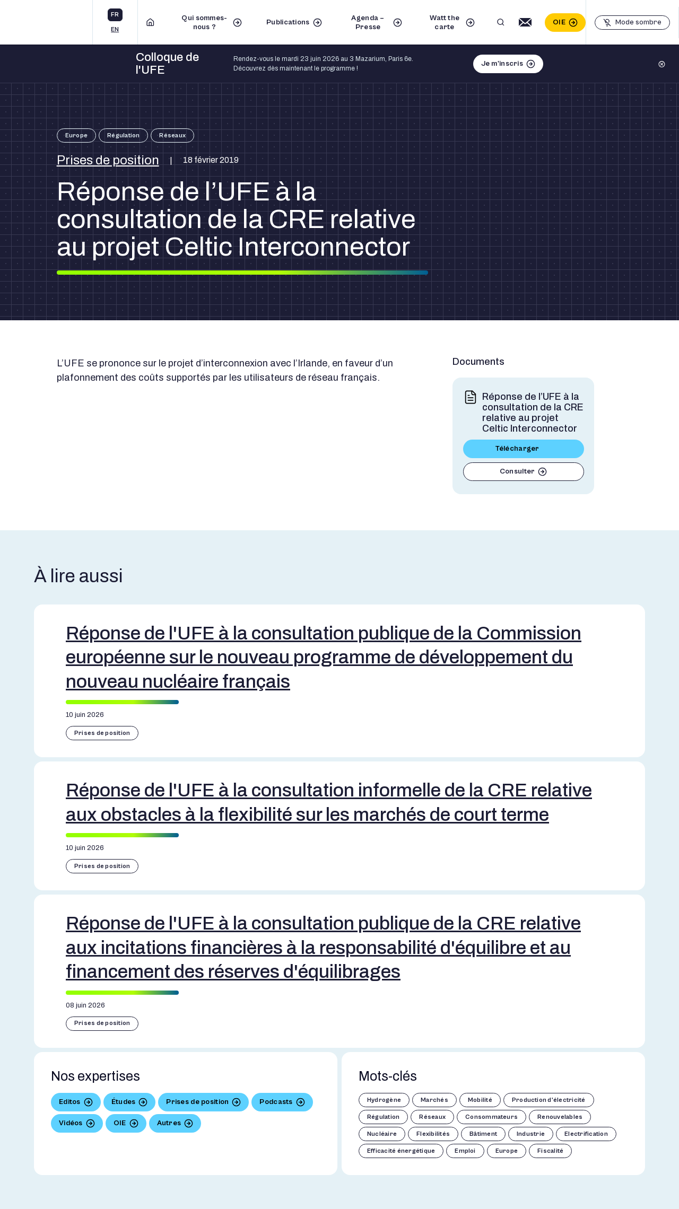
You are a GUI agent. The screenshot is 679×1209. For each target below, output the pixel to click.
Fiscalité (550, 1150)
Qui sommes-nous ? (204, 22)
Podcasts (275, 1102)
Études (123, 1102)
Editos (70, 1102)
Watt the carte (444, 22)
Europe (76, 135)
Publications (287, 22)
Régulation (123, 135)
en (115, 29)
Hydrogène (384, 1100)
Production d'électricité (549, 1100)
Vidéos (71, 1123)
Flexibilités (433, 1134)
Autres (169, 1123)
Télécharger (517, 448)
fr (115, 14)
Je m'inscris (502, 63)
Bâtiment (483, 1134)
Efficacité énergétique (401, 1150)
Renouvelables (559, 1117)
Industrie (531, 1134)
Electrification (586, 1134)
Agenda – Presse (367, 22)
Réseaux (172, 135)
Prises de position (108, 160)
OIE (559, 22)
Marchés (434, 1100)
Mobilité (480, 1100)
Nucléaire (382, 1134)
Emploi (465, 1150)
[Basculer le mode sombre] (632, 22)
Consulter (517, 471)
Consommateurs (491, 1117)
